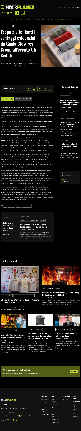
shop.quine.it (15, 416)
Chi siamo (44, 399)
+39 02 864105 (10, 412)
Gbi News (65, 399)
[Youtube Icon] (11, 13)
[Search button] (23, 13)
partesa (57, 329)
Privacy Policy (45, 414)
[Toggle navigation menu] (2, 7)
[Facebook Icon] (5, 13)
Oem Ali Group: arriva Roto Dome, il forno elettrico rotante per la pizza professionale (40, 336)
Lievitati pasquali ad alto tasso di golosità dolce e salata (69, 146)
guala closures (9, 26)
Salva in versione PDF (23, 99)
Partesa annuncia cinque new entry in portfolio (66, 334)
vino (72, 329)
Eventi (53, 411)
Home (11, 19)
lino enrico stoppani (65, 93)
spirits (43, 288)
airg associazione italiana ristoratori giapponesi (24, 295)
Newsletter (44, 406)
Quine (74, 413)
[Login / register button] (17, 13)
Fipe (72, 7)
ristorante (42, 220)
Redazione (6, 234)
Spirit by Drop (55, 419)
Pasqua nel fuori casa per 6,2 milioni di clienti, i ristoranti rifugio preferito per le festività (69, 124)
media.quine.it (7, 416)
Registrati (74, 371)
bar (8, 330)
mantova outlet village (33, 220)
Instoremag (65, 403)
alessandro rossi (65, 329)
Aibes (68, 7)
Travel (53, 408)
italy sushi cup (9, 295)
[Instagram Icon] (2, 13)
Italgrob (77, 7)
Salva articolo (7, 99)
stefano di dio (14, 330)
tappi (2, 26)
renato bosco (23, 220)
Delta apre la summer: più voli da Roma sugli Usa (8, 226)
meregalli (58, 288)
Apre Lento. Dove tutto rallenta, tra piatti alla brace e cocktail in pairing (13, 337)
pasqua (62, 140)
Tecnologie (55, 404)
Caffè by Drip (55, 422)
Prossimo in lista (26, 216)
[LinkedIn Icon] (8, 13)
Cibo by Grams (18, 19)
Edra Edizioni (76, 401)
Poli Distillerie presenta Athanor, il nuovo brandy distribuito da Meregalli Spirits (60, 293)
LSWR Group (76, 409)
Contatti (43, 403)
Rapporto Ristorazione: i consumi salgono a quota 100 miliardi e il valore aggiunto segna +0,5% (69, 102)
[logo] (20, 7)
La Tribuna (75, 416)
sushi (2, 295)
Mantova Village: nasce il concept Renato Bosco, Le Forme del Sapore (33, 225)
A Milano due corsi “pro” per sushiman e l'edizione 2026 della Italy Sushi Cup (20, 301)
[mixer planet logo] (9, 399)
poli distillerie (50, 288)
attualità (16, 26)
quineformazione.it (25, 416)
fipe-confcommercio (65, 96)
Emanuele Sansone (24, 26)
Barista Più (62, 7)
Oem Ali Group (38, 329)
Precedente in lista (8, 216)
